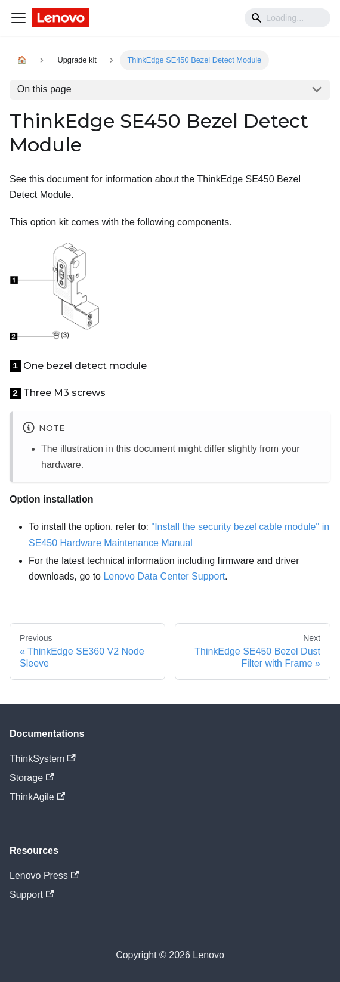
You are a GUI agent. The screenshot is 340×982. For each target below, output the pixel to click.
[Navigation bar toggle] (18, 18)
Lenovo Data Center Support (164, 576)
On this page (44, 89)
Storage (32, 778)
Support (32, 895)
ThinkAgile (37, 797)
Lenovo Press (44, 876)
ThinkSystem (43, 759)
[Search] (287, 17)
